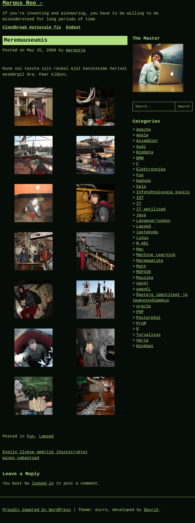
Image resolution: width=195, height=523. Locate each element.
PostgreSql (148, 318)
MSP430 (143, 272)
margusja (76, 50)
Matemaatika (149, 261)
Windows (144, 346)
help (141, 187)
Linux (142, 238)
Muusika (144, 278)
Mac (140, 249)
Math (141, 266)
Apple (142, 135)
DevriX (151, 510)
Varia (142, 340)
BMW (140, 158)
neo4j (142, 283)
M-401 (142, 243)
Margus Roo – (23, 3)
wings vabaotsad (21, 458)
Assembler (147, 141)
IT (138, 204)
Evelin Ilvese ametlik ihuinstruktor (45, 452)
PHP (140, 312)
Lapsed (46, 436)
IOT (140, 198)
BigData (144, 152)
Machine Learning (155, 255)
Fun (30, 436)
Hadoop (143, 181)
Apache (143, 130)
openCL (143, 289)
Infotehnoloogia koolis (163, 192)
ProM (141, 323)
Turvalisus (148, 335)
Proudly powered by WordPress (37, 510)
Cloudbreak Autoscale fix (32, 27)
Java (141, 215)
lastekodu (147, 232)
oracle (143, 306)
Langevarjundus (153, 221)
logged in (43, 483)
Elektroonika (151, 169)
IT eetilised (151, 209)
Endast (73, 27)
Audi (141, 147)
